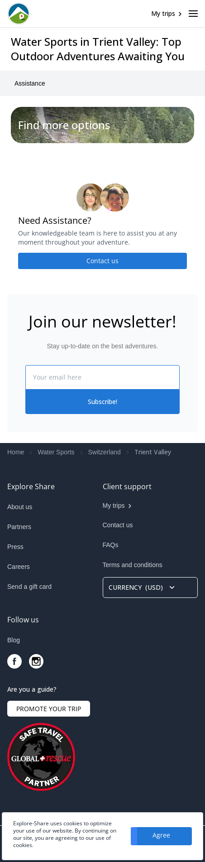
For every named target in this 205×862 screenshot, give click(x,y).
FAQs (111, 545)
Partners (19, 526)
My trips (163, 13)
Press (15, 546)
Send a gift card (29, 586)
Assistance (29, 83)
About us (19, 506)
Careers (18, 566)
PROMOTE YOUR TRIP (48, 708)
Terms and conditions (132, 564)
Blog (13, 640)
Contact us (102, 260)
